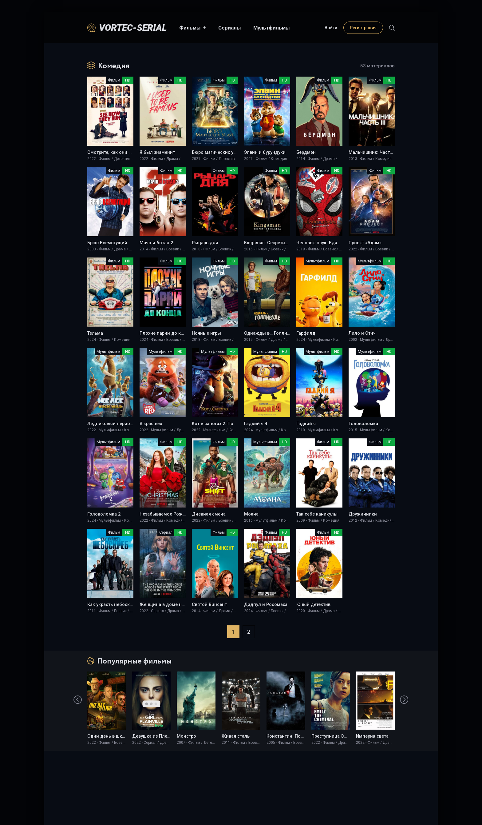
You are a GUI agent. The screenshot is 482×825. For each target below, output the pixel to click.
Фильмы (190, 28)
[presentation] (77, 700)
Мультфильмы (271, 28)
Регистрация (363, 27)
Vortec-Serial (133, 27)
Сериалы (229, 28)
